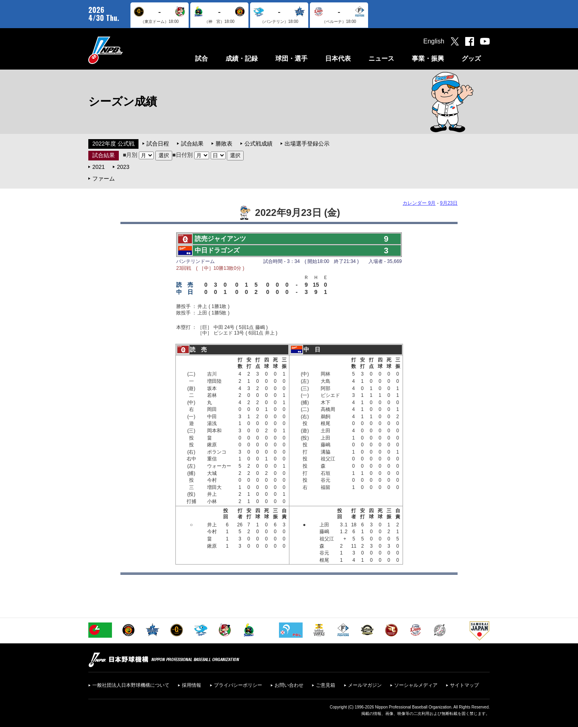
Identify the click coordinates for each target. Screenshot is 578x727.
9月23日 (449, 203)
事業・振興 (428, 58)
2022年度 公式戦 (113, 143)
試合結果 (192, 143)
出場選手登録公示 (307, 143)
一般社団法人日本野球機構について (130, 685)
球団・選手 (291, 58)
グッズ (471, 58)
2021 (98, 167)
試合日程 (158, 143)
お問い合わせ (289, 685)
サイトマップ (464, 685)
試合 (201, 58)
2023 (123, 167)
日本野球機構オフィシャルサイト (125, 50)
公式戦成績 (258, 143)
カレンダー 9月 (419, 203)
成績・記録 (242, 58)
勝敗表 (224, 143)
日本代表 (338, 58)
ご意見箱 (325, 685)
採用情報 (191, 685)
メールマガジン (365, 685)
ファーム (103, 178)
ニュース (381, 58)
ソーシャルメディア (416, 685)
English (433, 41)
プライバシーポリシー (238, 685)
